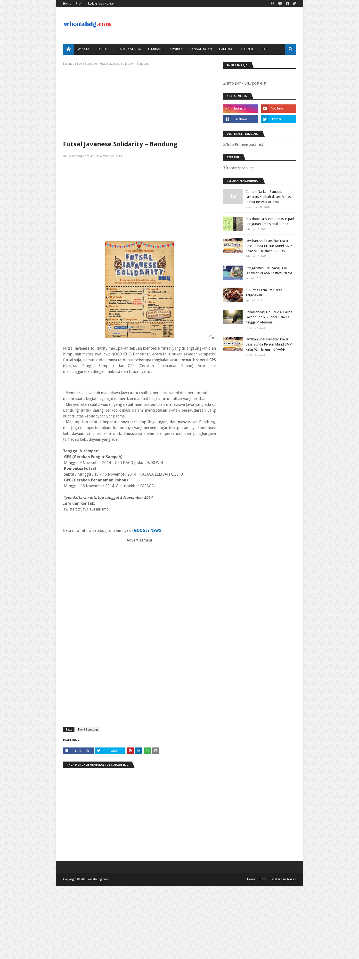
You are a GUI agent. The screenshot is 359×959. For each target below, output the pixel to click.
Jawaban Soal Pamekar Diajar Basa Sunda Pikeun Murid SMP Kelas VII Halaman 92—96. (268, 246)
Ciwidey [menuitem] (176, 49)
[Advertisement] (139, 102)
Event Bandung (87, 63)
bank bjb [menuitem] (103, 49)
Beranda (68, 63)
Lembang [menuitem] (155, 49)
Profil (79, 3)
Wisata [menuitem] (83, 49)
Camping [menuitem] (226, 49)
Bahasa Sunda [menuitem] (129, 49)
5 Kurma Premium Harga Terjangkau (263, 292)
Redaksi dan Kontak (101, 3)
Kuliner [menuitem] (247, 49)
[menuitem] (68, 49)
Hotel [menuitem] (265, 49)
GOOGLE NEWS (147, 530)
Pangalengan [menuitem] (201, 49)
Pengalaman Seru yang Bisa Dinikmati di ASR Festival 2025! (268, 270)
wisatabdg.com (79, 156)
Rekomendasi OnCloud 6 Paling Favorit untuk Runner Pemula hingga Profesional (268, 317)
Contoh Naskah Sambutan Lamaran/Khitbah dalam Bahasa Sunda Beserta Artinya (268, 197)
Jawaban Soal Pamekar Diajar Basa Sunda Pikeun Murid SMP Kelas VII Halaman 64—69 (268, 344)
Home (67, 3)
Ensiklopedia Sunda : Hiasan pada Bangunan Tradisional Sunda (270, 221)
